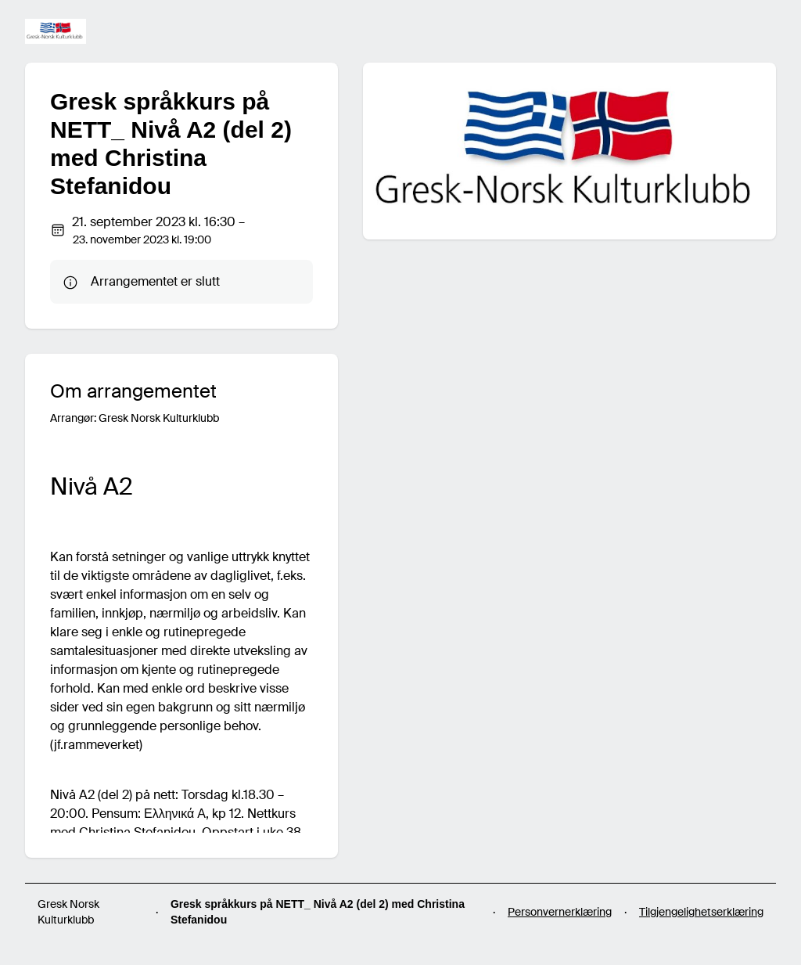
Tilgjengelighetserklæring (701, 912)
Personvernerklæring (560, 912)
